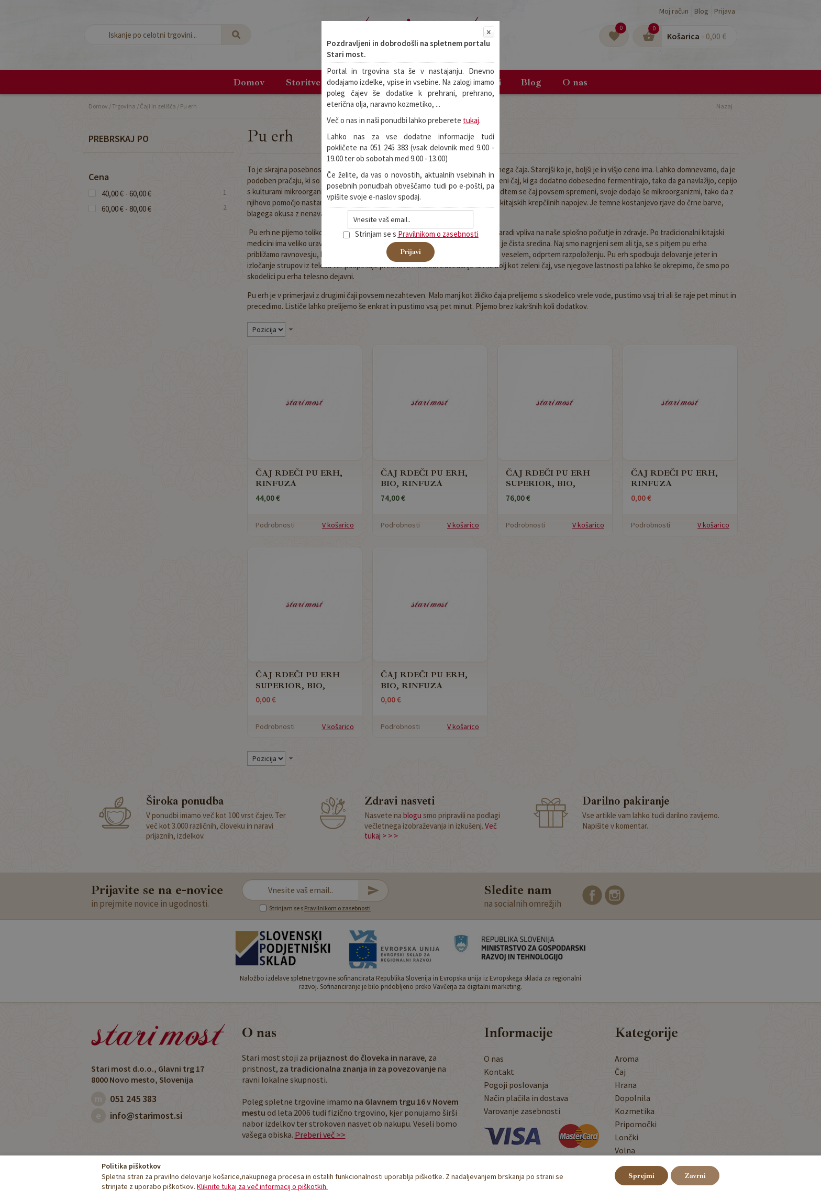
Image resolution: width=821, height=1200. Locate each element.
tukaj (471, 120)
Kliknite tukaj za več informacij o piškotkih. (262, 1186)
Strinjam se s (369, 234)
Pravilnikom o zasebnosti (438, 234)
